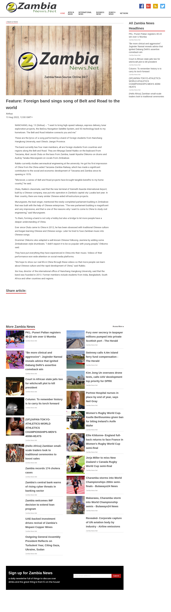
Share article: (16, 290)
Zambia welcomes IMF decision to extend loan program (39, 504)
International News (85, 13)
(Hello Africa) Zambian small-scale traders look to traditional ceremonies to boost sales (146, 96)
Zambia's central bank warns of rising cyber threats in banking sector (43, 486)
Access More (117, 326)
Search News (112, 13)
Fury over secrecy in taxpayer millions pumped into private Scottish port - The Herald (104, 336)
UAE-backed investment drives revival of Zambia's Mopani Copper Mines (41, 523)
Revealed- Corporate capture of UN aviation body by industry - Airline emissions (104, 522)
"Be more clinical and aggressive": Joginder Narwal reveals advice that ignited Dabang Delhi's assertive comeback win (43, 361)
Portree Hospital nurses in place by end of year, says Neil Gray (102, 397)
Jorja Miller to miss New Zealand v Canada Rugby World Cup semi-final (101, 462)
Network (124, 13)
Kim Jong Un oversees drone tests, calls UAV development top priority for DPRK (104, 377)
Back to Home (12, 22)
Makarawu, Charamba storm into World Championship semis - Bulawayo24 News (103, 502)
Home (62, 13)
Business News (100, 13)
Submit (116, 576)
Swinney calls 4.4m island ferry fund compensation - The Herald (102, 356)
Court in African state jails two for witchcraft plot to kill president (44, 383)
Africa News (71, 13)
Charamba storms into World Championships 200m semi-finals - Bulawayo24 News (104, 482)
